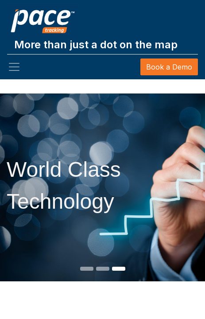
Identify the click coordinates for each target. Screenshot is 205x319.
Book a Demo (169, 66)
